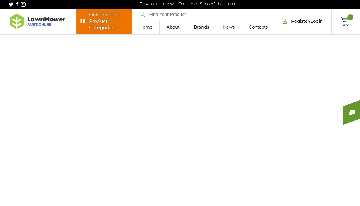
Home (145, 27)
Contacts (258, 27)
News (229, 27)
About (173, 27)
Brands (201, 27)
